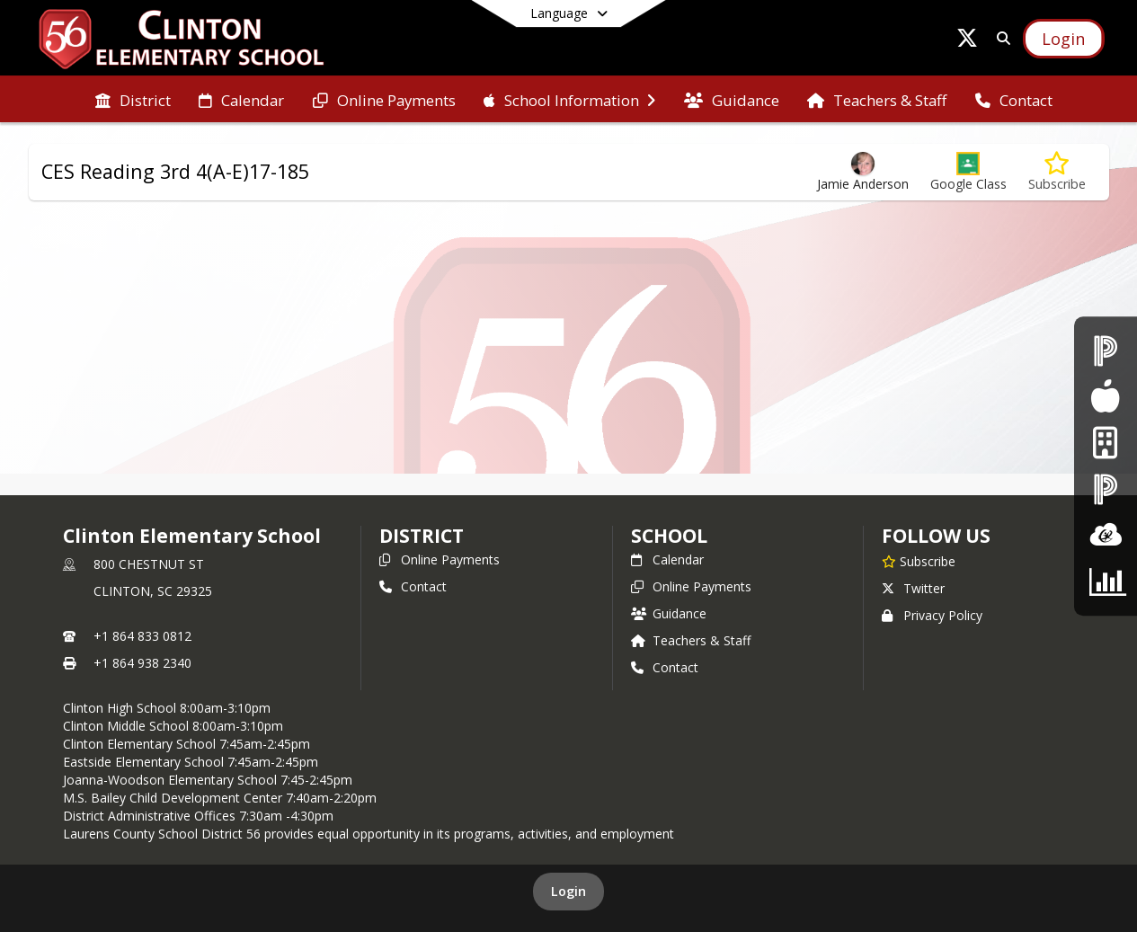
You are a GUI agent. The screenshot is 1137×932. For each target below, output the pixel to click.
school (669, 535)
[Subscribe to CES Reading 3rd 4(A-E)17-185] (1057, 172)
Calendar (667, 559)
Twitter (913, 588)
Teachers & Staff (691, 640)
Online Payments (439, 559)
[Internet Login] (1105, 443)
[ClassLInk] (1105, 535)
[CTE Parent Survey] (1105, 581)
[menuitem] (133, 98)
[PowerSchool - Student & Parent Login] (1105, 350)
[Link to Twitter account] (967, 40)
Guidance (668, 613)
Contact (413, 586)
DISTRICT (421, 535)
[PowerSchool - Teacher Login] (1105, 489)
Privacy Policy (932, 615)
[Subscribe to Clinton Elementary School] (918, 561)
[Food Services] (1105, 397)
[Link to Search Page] (1000, 38)
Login (568, 891)
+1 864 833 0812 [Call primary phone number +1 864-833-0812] (142, 635)
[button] (968, 172)
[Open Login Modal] (1063, 38)
